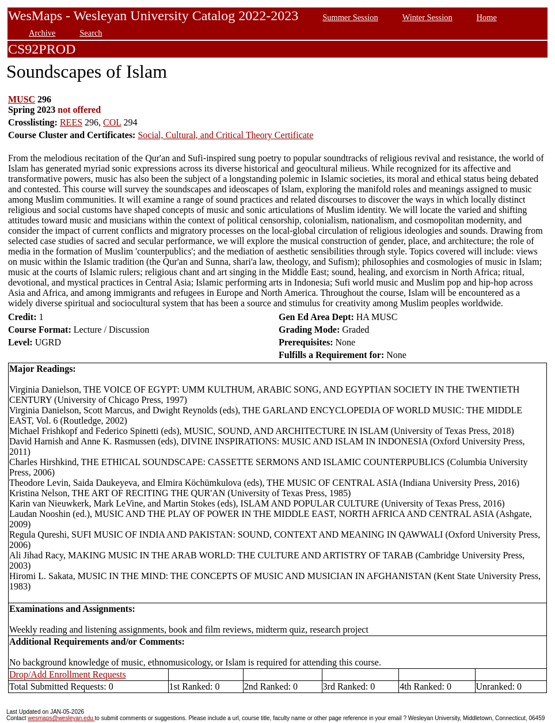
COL (112, 122)
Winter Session (427, 17)
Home (487, 17)
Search (90, 32)
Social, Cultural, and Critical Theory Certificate (225, 135)
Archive (42, 32)
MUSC (21, 99)
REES (71, 122)
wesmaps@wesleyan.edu (61, 718)
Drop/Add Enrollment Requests (67, 674)
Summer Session (350, 17)
